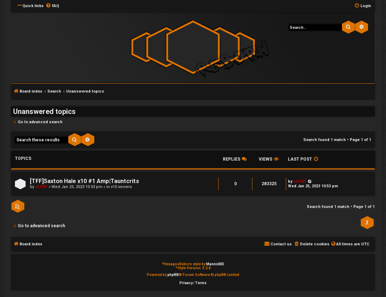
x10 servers (121, 186)
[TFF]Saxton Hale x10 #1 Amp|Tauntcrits (84, 181)
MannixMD (215, 264)
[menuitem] (52, 6)
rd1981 (41, 186)
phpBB (173, 275)
